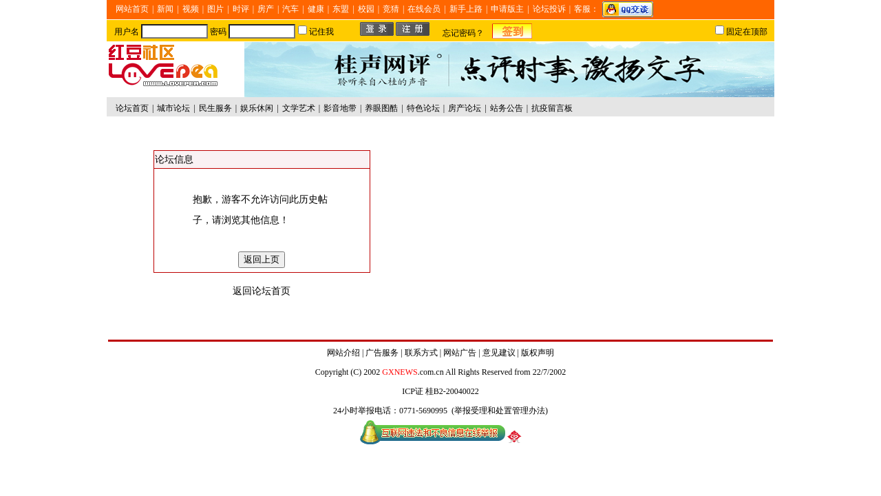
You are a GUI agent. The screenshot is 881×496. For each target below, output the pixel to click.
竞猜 (391, 9)
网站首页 (132, 9)
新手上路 (465, 9)
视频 (190, 9)
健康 (316, 9)
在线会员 (423, 9)
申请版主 (507, 9)
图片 (215, 9)
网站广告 (459, 353)
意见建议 (499, 353)
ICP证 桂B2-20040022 (440, 391)
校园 (366, 9)
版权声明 (537, 353)
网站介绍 (343, 353)
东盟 (340, 9)
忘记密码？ (463, 33)
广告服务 (382, 353)
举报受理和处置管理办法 (499, 410)
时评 (241, 9)
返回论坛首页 (261, 291)
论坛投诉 (549, 9)
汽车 (290, 9)
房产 (265, 9)
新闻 (165, 9)
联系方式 (421, 353)
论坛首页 (132, 108)
